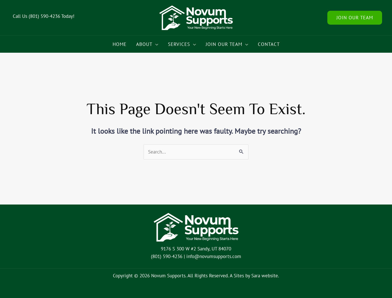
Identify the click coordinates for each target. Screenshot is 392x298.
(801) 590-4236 (44, 16)
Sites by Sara (247, 276)
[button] (354, 18)
